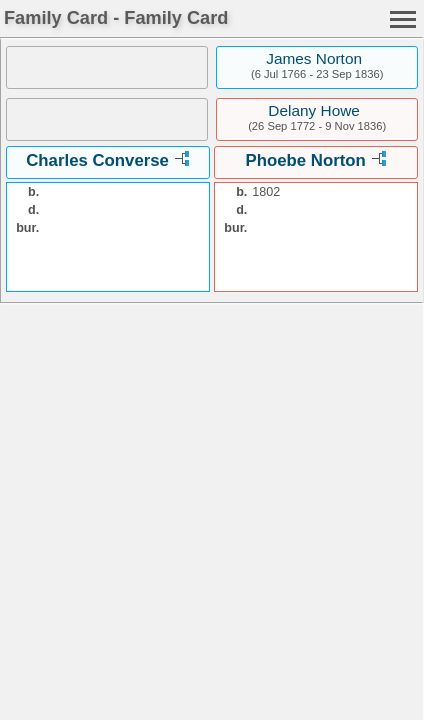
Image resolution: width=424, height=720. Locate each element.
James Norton (314, 58)
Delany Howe (314, 110)
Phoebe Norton (306, 160)
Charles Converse (97, 160)
